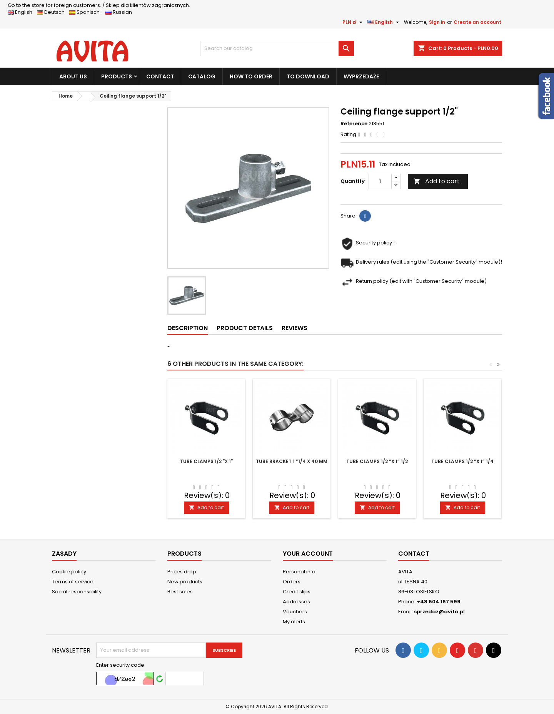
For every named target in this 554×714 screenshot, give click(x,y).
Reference (353, 123)
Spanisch (86, 12)
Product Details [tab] (245, 328)
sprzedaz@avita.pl (439, 611)
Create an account (477, 22)
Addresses (296, 601)
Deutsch (52, 12)
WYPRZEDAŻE (361, 76)
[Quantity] (380, 181)
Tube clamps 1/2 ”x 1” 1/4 (462, 461)
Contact (413, 553)
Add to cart (437, 181)
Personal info (299, 571)
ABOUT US (73, 76)
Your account (308, 553)
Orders (291, 581)
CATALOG (201, 76)
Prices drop (181, 571)
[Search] (277, 48)
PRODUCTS (116, 76)
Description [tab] (187, 328)
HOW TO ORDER (251, 76)
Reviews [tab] (294, 328)
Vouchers (295, 611)
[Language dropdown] (384, 22)
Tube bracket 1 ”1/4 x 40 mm (291, 461)
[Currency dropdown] (353, 22)
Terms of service (72, 581)
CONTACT (160, 76)
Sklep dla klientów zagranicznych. (99, 5)
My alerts (294, 621)
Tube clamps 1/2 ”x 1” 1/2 (377, 461)
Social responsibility (77, 591)
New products (184, 581)
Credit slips (296, 591)
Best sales (180, 591)
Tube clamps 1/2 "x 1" (206, 461)
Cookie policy (69, 571)
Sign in (437, 22)
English (22, 12)
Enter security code (120, 665)
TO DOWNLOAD (308, 76)
